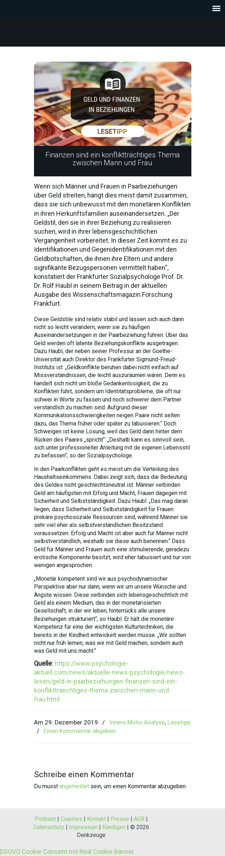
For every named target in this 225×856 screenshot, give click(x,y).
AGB (139, 818)
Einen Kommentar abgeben (80, 730)
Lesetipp (178, 722)
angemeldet (74, 786)
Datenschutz (48, 827)
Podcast (45, 818)
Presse (120, 818)
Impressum (83, 827)
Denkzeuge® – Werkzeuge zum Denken (112, 29)
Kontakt (96, 818)
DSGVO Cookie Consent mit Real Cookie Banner (67, 851)
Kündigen (114, 827)
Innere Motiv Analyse (137, 722)
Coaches (71, 818)
